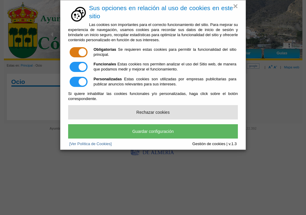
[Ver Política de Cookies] (90, 144)
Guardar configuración (153, 131)
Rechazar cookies (152, 112)
